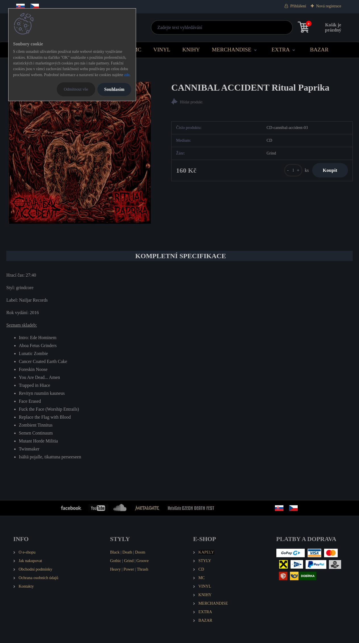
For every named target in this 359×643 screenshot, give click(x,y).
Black (115, 552)
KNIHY (191, 50)
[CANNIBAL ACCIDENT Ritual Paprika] (80, 153)
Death (127, 552)
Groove (142, 560)
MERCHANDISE (231, 50)
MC (137, 50)
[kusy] (291, 170)
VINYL (161, 50)
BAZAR (319, 50)
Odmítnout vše (76, 89)
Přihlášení (298, 6)
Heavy (115, 569)
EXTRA (281, 50)
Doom (140, 552)
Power (129, 569)
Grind (129, 560)
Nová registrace (328, 6)
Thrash (142, 569)
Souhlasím (114, 89)
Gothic (115, 560)
